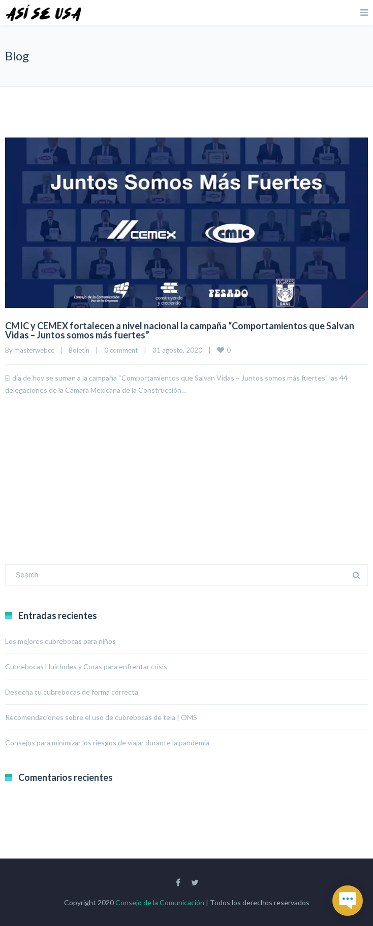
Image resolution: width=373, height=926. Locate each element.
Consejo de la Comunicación (159, 902)
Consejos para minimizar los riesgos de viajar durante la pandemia (107, 742)
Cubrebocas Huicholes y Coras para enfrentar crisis (86, 666)
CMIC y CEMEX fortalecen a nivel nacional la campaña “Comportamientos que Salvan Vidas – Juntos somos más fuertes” (179, 330)
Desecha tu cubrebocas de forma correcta (71, 692)
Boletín (79, 350)
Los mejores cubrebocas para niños (60, 641)
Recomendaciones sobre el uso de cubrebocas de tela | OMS (101, 717)
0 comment (121, 350)
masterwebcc (34, 350)
